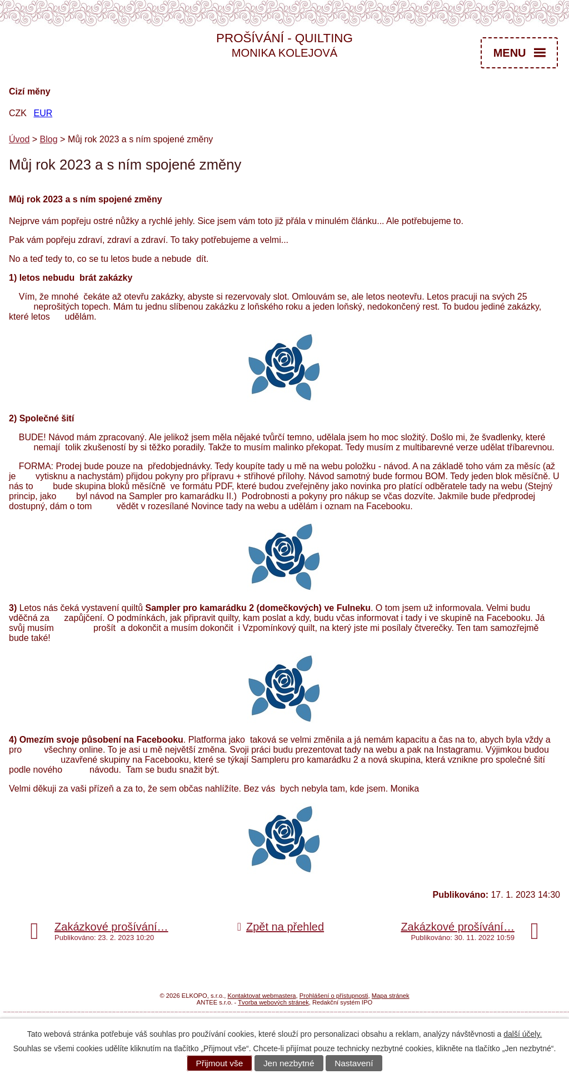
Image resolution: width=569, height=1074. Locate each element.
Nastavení (354, 1063)
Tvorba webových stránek (273, 1002)
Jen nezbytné (289, 1063)
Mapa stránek (391, 995)
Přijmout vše (219, 1063)
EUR (42, 113)
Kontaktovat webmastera (261, 995)
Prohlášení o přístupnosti (334, 995)
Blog (49, 139)
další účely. (522, 1034)
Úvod (19, 139)
